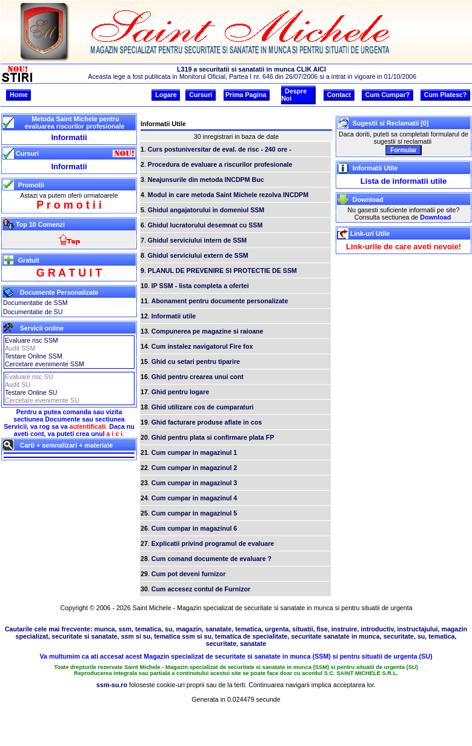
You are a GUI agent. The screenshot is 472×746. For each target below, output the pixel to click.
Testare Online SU (31, 392)
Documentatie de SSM (35, 302)
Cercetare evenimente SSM (44, 364)
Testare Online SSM (33, 356)
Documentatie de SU (32, 311)
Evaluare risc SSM (31, 340)
